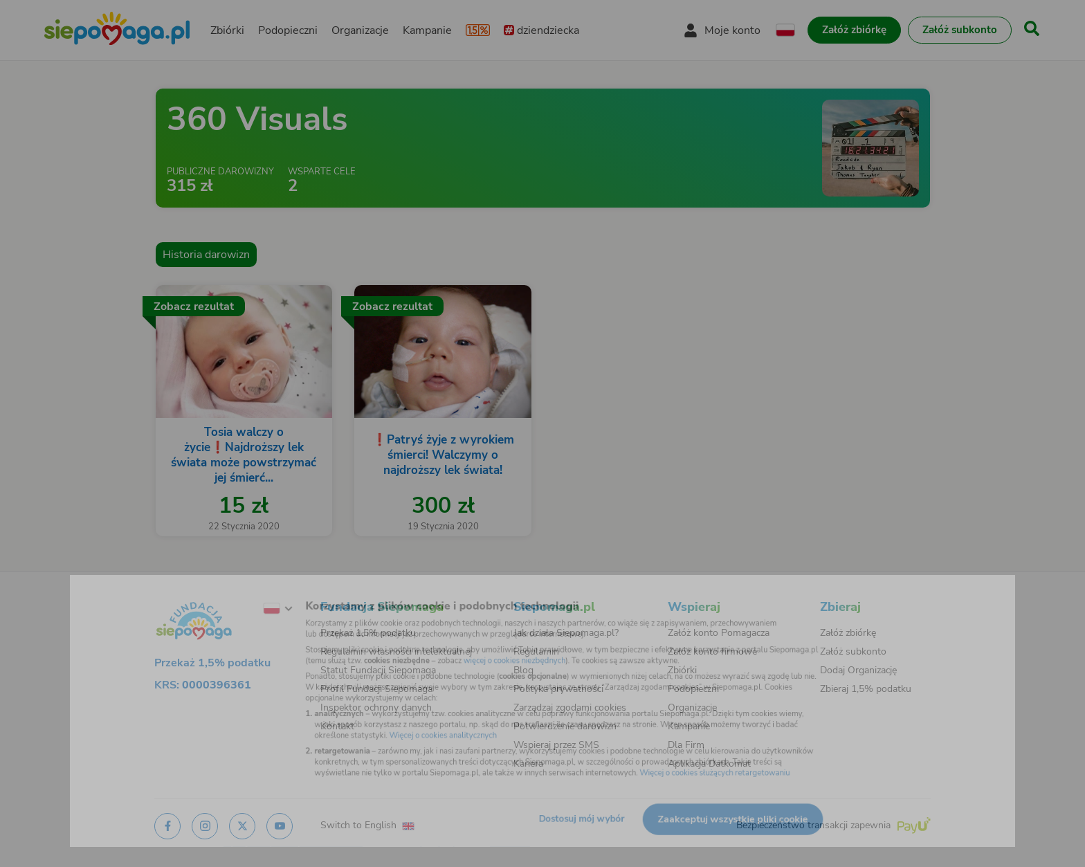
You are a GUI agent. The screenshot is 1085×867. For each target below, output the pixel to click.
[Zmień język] (238, 593)
